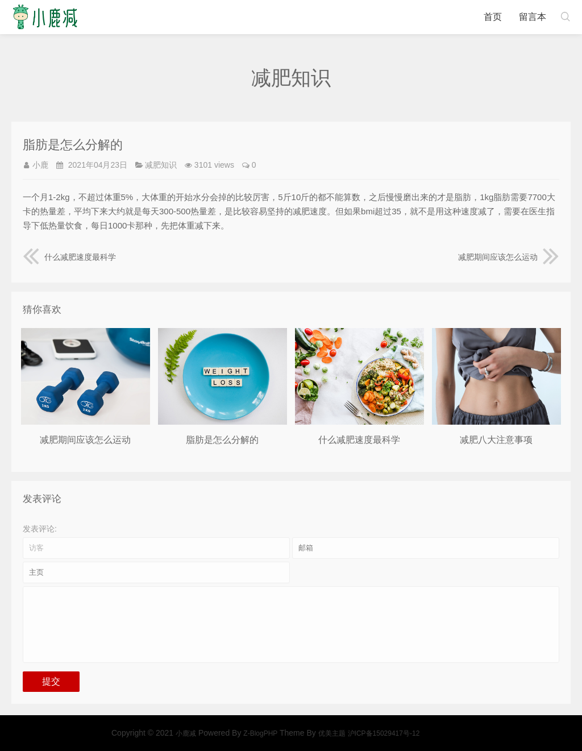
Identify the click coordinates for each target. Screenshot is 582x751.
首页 (493, 17)
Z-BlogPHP (438, 733)
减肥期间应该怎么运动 (508, 256)
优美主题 (509, 733)
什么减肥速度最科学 (69, 256)
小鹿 (40, 164)
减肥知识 (161, 164)
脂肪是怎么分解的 (222, 440)
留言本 (532, 17)
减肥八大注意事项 (496, 440)
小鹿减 (45, 17)
